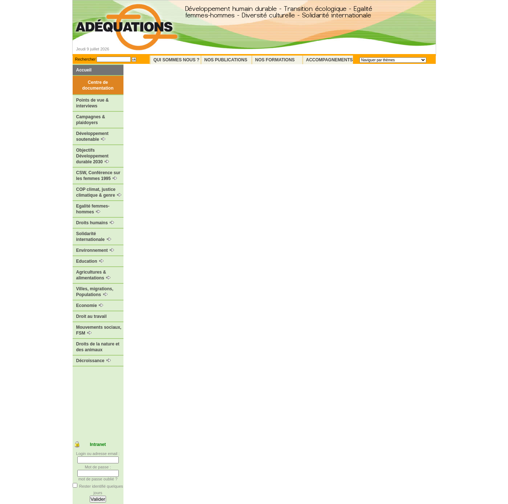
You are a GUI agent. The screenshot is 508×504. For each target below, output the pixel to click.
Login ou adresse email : (98, 453)
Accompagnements (329, 59)
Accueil (84, 70)
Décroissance (93, 360)
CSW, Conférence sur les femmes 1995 (98, 175)
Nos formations (275, 59)
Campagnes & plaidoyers (90, 119)
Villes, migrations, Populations (94, 291)
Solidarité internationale (93, 236)
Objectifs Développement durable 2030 (92, 156)
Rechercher (85, 59)
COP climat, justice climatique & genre (99, 192)
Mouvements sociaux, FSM (99, 330)
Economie (89, 305)
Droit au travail (91, 316)
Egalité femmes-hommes (93, 209)
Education (89, 261)
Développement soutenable (92, 136)
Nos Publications (225, 59)
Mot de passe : (98, 467)
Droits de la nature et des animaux (97, 346)
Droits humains (95, 222)
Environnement (95, 250)
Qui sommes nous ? (177, 59)
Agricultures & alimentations (93, 275)
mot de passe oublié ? (98, 479)
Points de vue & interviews (92, 103)
